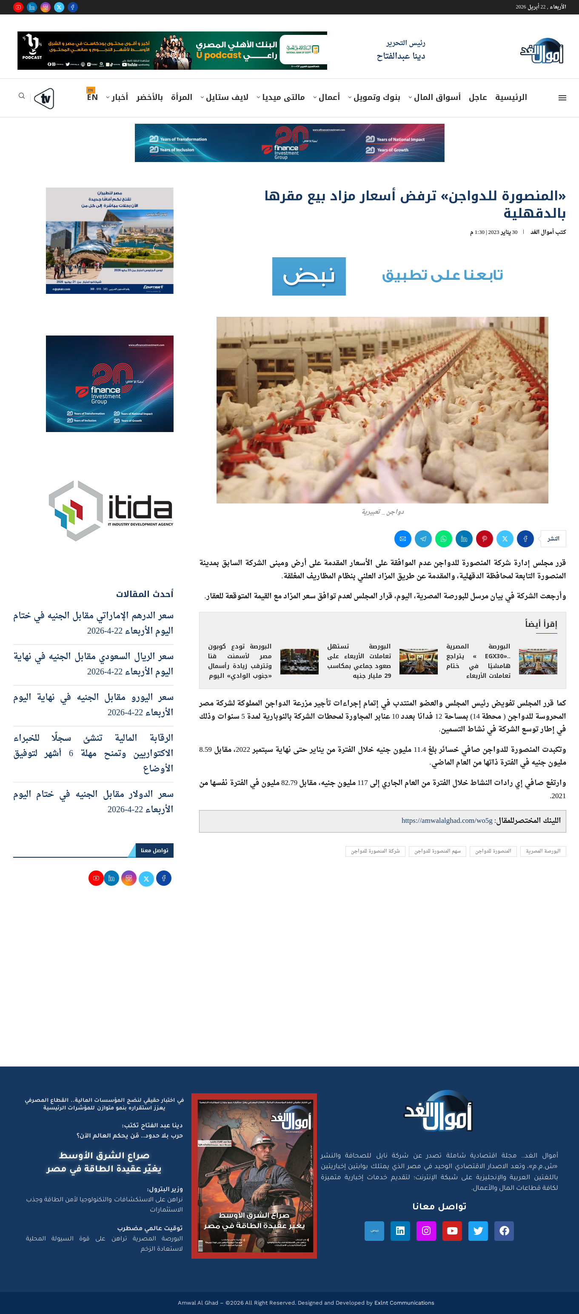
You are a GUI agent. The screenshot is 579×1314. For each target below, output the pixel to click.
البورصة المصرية (543, 851)
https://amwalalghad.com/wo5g (447, 821)
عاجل (478, 97)
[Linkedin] (32, 7)
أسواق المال (437, 97)
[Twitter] (59, 7)
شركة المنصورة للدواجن (375, 851)
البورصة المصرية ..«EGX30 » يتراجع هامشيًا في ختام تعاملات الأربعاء (478, 661)
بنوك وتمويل (377, 97)
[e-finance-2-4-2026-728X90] (290, 132)
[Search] (21, 98)
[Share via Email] (402, 538)
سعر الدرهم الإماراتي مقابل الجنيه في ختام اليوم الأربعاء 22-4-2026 (93, 624)
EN (92, 97)
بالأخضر (149, 97)
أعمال (329, 97)
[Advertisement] (289, 985)
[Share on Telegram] (423, 538)
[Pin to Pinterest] (484, 538)
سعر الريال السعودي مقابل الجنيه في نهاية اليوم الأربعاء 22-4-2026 (93, 664)
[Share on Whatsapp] (443, 538)
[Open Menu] (562, 98)
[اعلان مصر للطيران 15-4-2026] (110, 196)
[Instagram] (45, 7)
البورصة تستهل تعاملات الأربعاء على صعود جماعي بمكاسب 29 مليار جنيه (359, 661)
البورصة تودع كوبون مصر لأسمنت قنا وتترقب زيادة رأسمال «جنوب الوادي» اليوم (240, 661)
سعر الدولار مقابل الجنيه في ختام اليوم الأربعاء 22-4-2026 (93, 802)
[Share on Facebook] (525, 538)
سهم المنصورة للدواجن (437, 851)
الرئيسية (511, 97)
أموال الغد (542, 232)
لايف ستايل (227, 97)
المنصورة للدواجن (493, 851)
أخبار (119, 97)
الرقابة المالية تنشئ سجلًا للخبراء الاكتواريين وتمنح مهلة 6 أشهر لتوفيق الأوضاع (93, 754)
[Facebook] (73, 7)
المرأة (181, 97)
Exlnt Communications (403, 1303)
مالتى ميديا (283, 97)
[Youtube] (18, 7)
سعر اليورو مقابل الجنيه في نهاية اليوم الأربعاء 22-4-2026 (93, 705)
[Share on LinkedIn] (464, 538)
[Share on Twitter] (504, 538)
